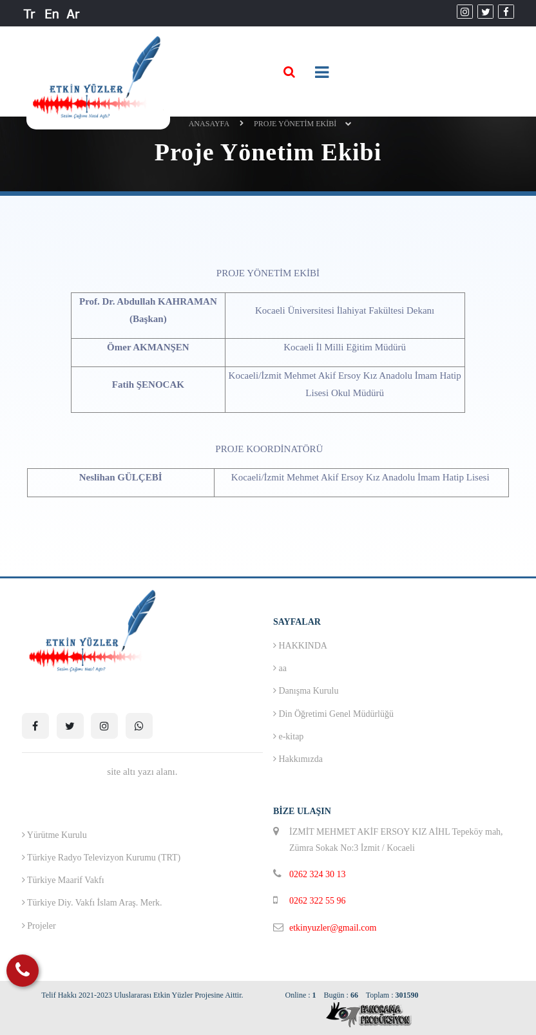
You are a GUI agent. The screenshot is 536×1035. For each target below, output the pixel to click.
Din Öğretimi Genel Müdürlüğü (333, 714)
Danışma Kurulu (305, 691)
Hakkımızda (298, 759)
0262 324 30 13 (317, 874)
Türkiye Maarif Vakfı (63, 880)
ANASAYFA (209, 123)
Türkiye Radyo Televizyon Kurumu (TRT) (101, 857)
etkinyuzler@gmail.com (332, 928)
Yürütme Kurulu (54, 835)
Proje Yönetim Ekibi (295, 123)
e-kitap (288, 736)
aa (280, 668)
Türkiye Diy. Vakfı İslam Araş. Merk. (92, 902)
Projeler (39, 926)
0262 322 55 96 (317, 901)
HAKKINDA (300, 645)
